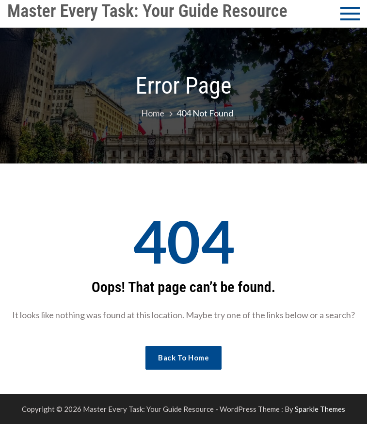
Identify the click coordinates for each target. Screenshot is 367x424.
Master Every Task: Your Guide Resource (147, 11)
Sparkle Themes (320, 409)
